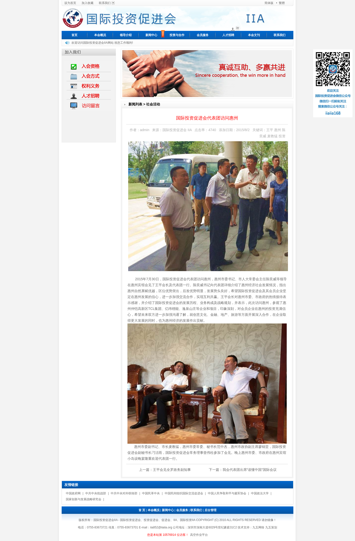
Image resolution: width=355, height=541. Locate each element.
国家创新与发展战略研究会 (83, 499)
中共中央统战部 (95, 493)
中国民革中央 (151, 493)
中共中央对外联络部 (124, 493)
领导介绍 (126, 35)
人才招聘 (228, 35)
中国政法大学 (260, 493)
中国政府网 (73, 493)
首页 (74, 35)
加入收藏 (87, 3)
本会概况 (100, 35)
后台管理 (210, 510)
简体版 (269, 3)
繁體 (282, 3)
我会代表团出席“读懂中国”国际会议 (250, 470)
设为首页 (70, 3)
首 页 (142, 510)
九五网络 (258, 527)
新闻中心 (151, 35)
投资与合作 (177, 35)
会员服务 (203, 35)
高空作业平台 (199, 535)
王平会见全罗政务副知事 (172, 470)
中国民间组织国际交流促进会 (184, 493)
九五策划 (271, 527)
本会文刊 (254, 35)
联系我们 (105, 3)
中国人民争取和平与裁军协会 (227, 493)
